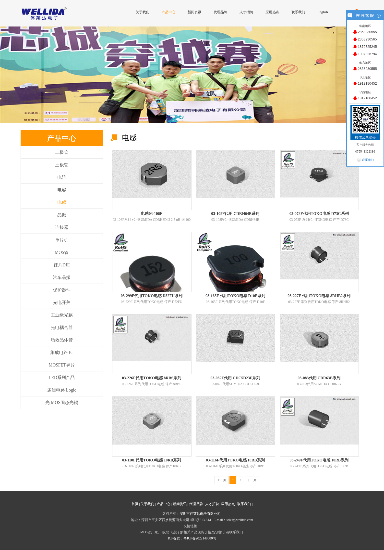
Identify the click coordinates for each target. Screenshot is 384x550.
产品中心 (163, 504)
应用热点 (228, 504)
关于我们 (147, 504)
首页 (135, 504)
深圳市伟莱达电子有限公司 (200, 514)
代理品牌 (196, 504)
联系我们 (244, 504)
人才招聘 (212, 504)
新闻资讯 (180, 504)
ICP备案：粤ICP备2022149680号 (192, 538)
